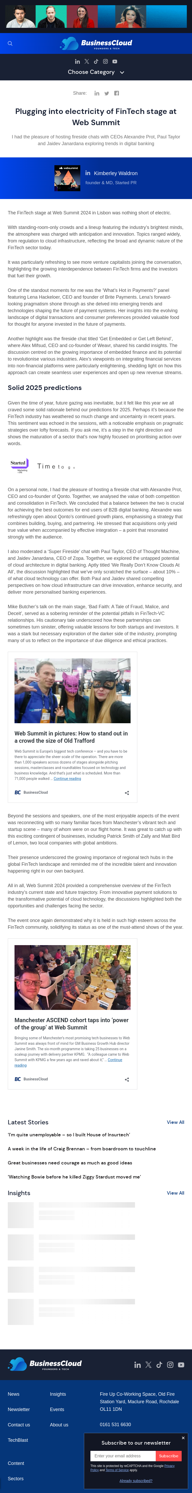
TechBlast (18, 1440)
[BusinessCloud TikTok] (96, 61)
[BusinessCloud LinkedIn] (77, 61)
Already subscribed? (136, 1481)
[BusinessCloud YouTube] (114, 61)
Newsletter (19, 1409)
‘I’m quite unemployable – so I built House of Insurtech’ (69, 1135)
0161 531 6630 (115, 1424)
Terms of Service (117, 1470)
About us (59, 1424)
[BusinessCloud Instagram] (105, 61)
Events (57, 1409)
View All (175, 1122)
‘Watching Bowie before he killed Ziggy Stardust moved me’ (74, 1177)
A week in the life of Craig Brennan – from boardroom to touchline (82, 1149)
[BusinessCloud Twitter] (86, 61)
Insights (58, 1394)
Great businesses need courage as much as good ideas (70, 1163)
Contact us (19, 1424)
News (13, 1394)
